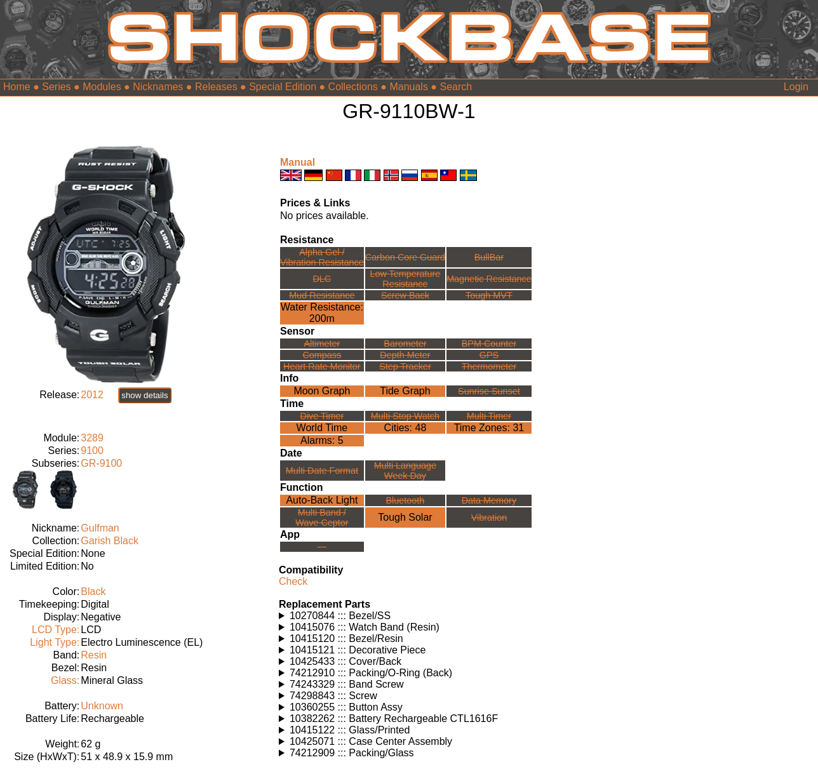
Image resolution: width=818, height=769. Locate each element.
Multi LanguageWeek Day (405, 470)
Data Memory (489, 500)
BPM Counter (489, 343)
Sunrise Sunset (489, 391)
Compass (321, 355)
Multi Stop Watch (405, 416)
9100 (92, 450)
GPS (489, 355)
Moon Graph (321, 390)
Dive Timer (322, 416)
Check (293, 581)
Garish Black (109, 540)
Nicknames (158, 86)
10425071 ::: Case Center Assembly (371, 741)
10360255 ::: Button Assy (346, 707)
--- (322, 547)
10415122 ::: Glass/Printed (350, 730)
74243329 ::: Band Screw (347, 684)
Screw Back (405, 295)
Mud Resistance (321, 295)
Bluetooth (405, 500)
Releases (216, 86)
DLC (321, 279)
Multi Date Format (322, 470)
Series (56, 86)
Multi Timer (489, 416)
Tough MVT (489, 295)
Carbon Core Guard (405, 257)
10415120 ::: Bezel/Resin (346, 638)
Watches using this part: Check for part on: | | (409, 616)
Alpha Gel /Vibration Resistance (322, 257)
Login (796, 86)
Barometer (405, 343)
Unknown (102, 705)
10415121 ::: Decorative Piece (358, 650)
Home (16, 86)
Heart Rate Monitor (322, 366)
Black (93, 591)
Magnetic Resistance (489, 279)
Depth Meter (405, 355)
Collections (353, 86)
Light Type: (54, 642)
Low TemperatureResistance (405, 279)
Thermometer (489, 366)
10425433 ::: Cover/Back (345, 661)
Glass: (65, 680)
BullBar (489, 257)
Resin (94, 655)
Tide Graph (405, 390)
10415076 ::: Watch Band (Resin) (364, 627)
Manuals (408, 86)
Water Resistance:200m (322, 313)
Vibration (489, 517)
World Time (322, 427)
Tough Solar (405, 517)
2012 (92, 394)
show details (144, 395)
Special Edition (282, 86)
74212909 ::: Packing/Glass (352, 752)
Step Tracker (405, 366)
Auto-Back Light (322, 500)
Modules (102, 86)
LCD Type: (55, 629)
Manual (297, 162)
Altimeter (322, 343)
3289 (92, 437)
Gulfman (100, 528)
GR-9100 (101, 463)
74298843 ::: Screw (333, 695)
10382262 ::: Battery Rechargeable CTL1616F (394, 718)
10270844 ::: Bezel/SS (340, 615)
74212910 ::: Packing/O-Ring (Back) (371, 672)
